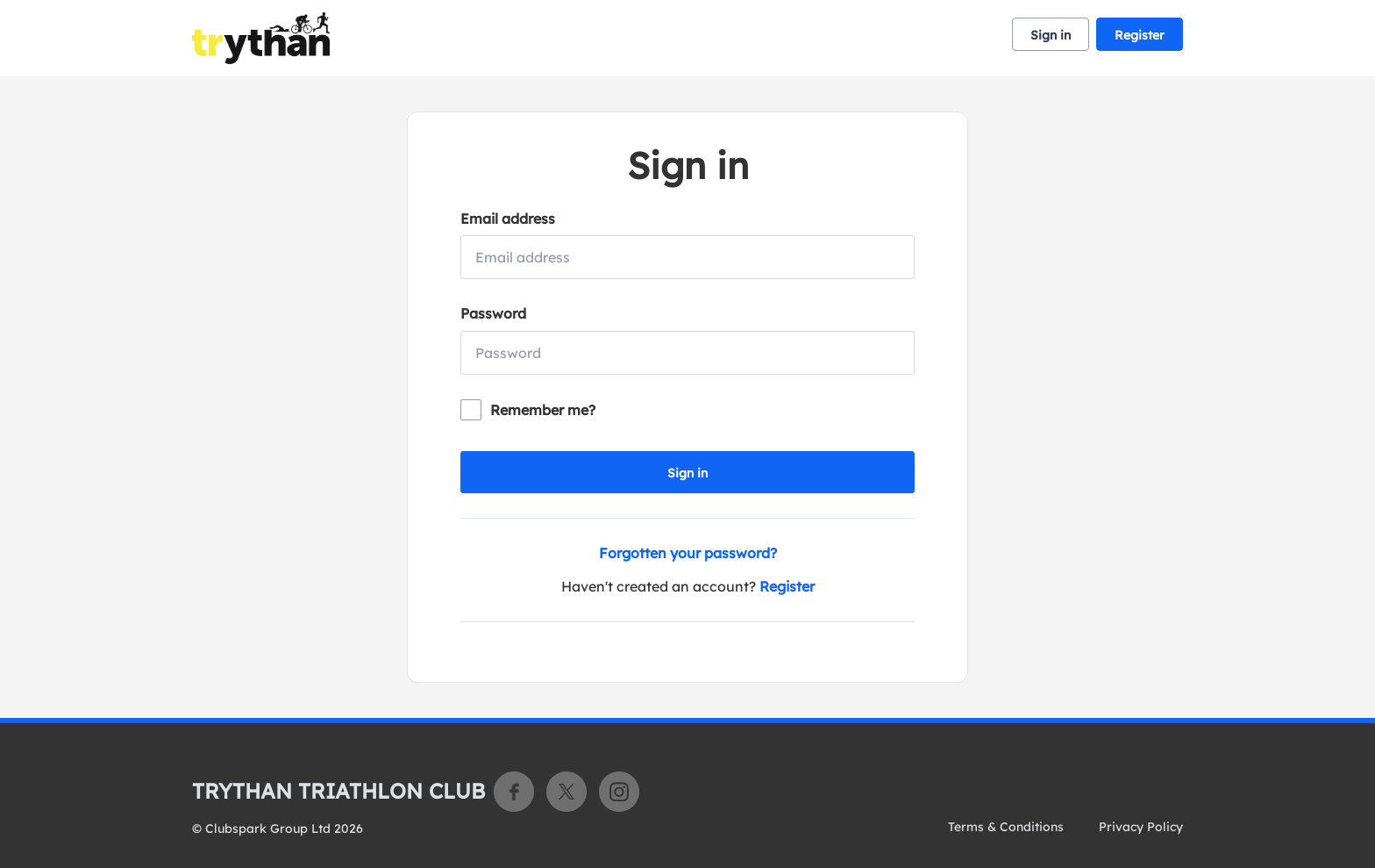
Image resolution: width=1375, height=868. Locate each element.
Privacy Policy (1141, 827)
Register (1140, 35)
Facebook (514, 791)
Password (493, 313)
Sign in (1050, 35)
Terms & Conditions (1006, 827)
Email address (507, 218)
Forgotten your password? (688, 553)
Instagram (619, 791)
